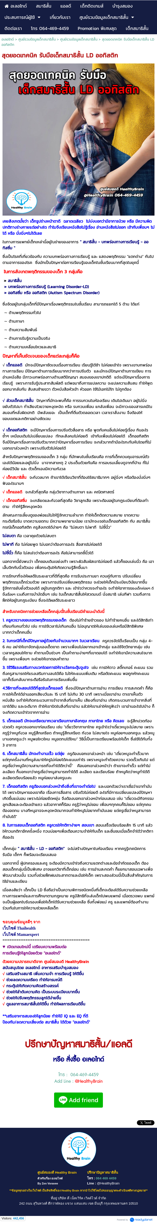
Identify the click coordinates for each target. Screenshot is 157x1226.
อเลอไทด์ (8, 39)
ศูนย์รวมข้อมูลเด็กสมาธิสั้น (37, 39)
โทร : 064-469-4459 (79, 1075)
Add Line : (78, 1081)
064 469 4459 (106, 1178)
